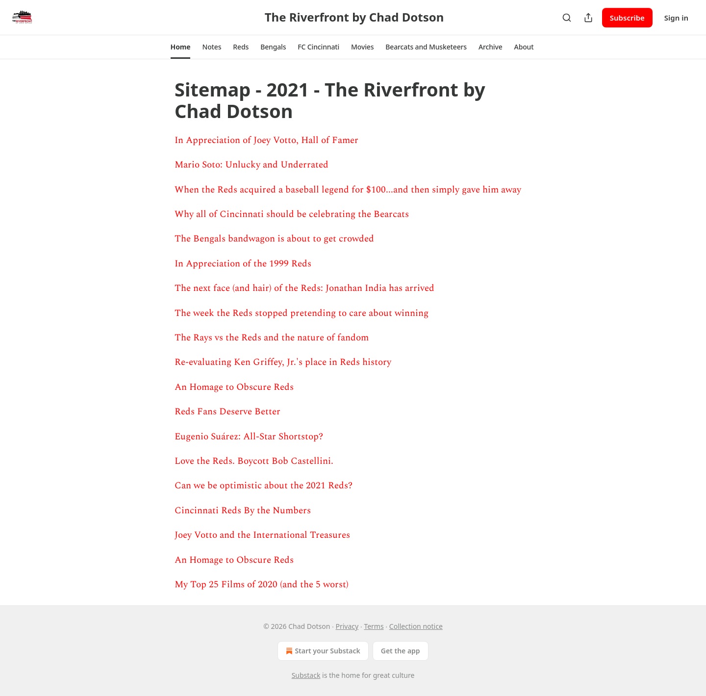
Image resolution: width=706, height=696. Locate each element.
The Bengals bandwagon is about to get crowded (274, 239)
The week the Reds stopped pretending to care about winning (302, 313)
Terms (373, 626)
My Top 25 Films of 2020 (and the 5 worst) (262, 584)
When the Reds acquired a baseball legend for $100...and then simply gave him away (348, 190)
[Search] (567, 17)
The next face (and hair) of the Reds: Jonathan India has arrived (304, 288)
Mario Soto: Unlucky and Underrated (251, 165)
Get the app (400, 650)
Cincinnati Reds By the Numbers (243, 511)
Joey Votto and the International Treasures (262, 535)
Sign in (676, 18)
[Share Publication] (588, 17)
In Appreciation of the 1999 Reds (243, 264)
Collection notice (416, 626)
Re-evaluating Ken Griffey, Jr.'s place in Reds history (283, 362)
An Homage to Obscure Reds (234, 387)
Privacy (347, 626)
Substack (306, 675)
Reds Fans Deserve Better (227, 412)
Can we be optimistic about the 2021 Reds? (264, 486)
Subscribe (627, 18)
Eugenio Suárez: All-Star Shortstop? (249, 437)
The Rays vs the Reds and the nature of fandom (272, 338)
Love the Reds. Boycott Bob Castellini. (254, 461)
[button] (181, 47)
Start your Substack (322, 651)
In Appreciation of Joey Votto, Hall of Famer (266, 140)
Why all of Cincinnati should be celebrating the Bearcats (292, 214)
